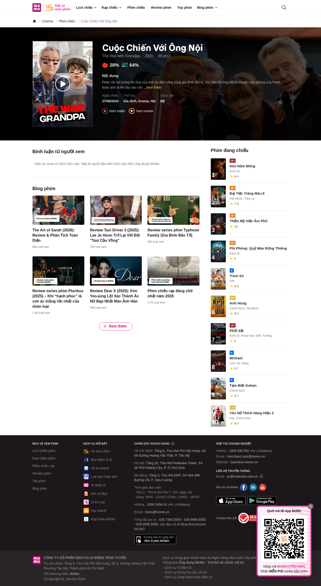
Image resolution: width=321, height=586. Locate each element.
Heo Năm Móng (242, 166)
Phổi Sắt (237, 331)
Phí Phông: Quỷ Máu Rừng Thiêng (258, 248)
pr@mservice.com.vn (242, 476)
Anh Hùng (238, 303)
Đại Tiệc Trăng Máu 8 (247, 193)
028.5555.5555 (147, 524)
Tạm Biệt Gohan (243, 385)
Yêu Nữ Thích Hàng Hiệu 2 (252, 413)
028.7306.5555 (170, 519)
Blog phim (207, 7)
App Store (230, 500)
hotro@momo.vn (157, 512)
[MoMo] (34, 21)
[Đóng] (310, 506)
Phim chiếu (136, 7)
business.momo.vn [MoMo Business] (244, 462)
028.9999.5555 (195, 519)
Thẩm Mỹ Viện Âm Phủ (248, 221)
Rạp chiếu (112, 7)
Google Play (261, 500)
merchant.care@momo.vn (246, 456)
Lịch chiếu (87, 7)
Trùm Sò (237, 276)
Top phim (184, 7)
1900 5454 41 (157, 504)
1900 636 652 (250, 451)
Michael (236, 358)
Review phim (161, 7)
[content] (58, 223)
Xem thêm (115, 326)
